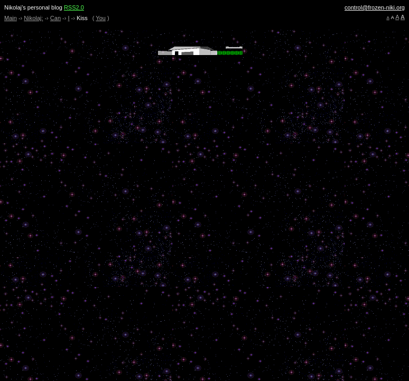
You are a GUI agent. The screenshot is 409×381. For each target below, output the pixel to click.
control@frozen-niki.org (375, 7)
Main (10, 18)
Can (55, 18)
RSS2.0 (74, 7)
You (101, 18)
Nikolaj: (33, 18)
